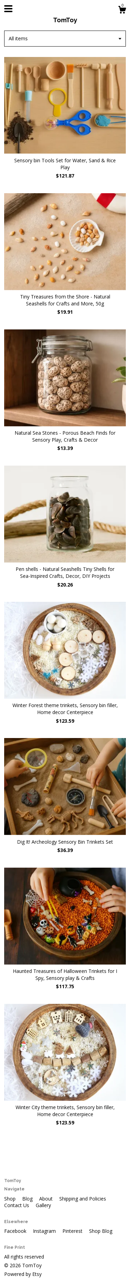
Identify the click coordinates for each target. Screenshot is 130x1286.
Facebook (16, 1231)
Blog (28, 1198)
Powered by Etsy (23, 1274)
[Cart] (122, 10)
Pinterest (73, 1231)
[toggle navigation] (8, 8)
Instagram (45, 1231)
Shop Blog (100, 1231)
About (46, 1198)
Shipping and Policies (82, 1198)
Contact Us (17, 1205)
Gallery (43, 1205)
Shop (10, 1198)
